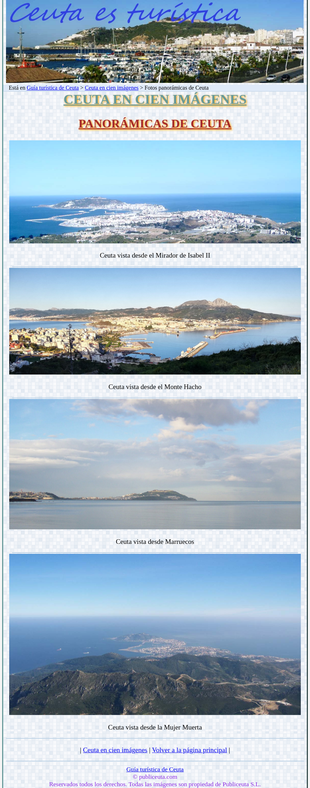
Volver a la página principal (189, 750)
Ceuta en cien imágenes (112, 88)
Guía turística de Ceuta (53, 88)
